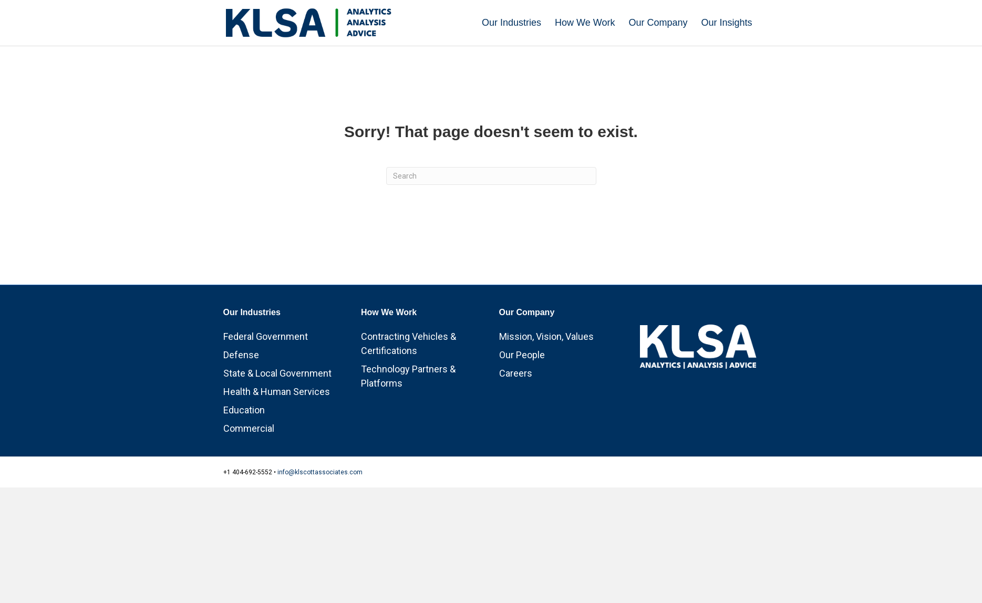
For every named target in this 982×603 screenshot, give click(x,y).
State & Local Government (277, 373)
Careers (515, 373)
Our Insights (726, 22)
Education (244, 409)
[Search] (491, 176)
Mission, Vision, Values (546, 336)
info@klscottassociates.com (320, 472)
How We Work (585, 22)
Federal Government (265, 336)
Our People (522, 354)
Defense (241, 354)
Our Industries (511, 22)
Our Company (657, 22)
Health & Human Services (276, 391)
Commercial (248, 428)
